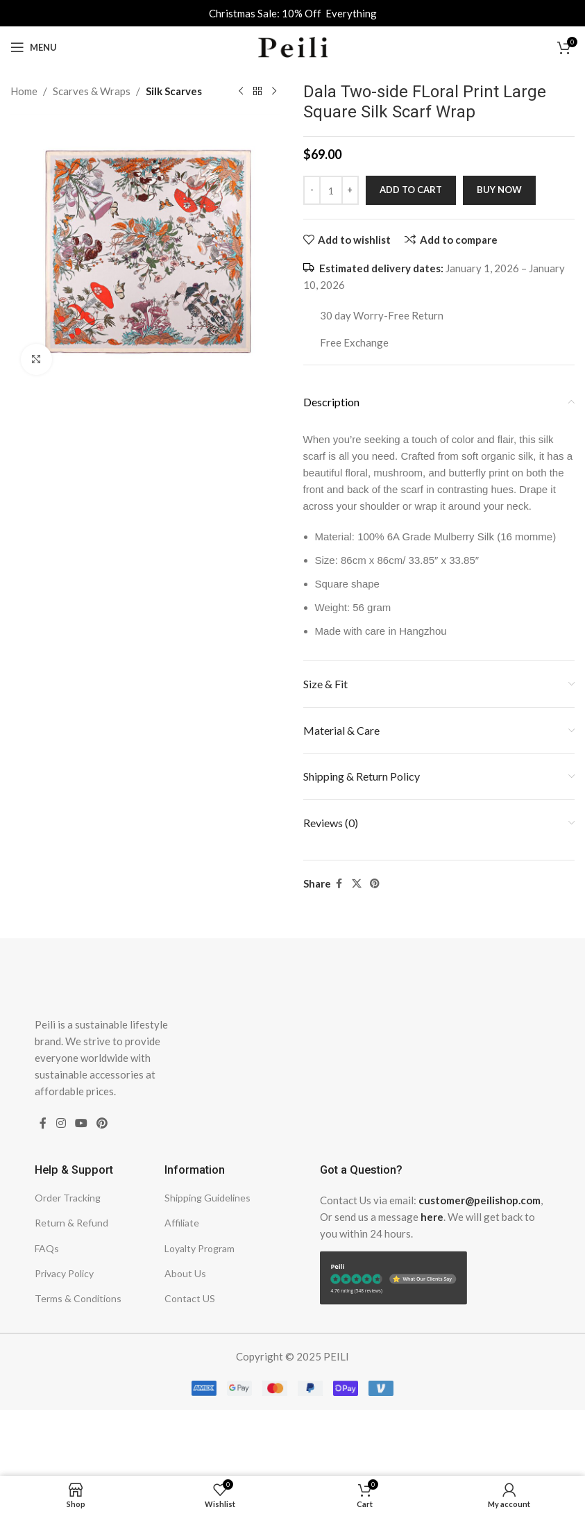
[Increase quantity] (350, 190)
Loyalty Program (199, 1248)
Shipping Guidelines (207, 1198)
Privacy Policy (64, 1273)
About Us (185, 1273)
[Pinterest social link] (375, 883)
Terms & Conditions (78, 1298)
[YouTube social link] (81, 1123)
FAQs (47, 1248)
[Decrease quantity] (312, 190)
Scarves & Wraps (91, 91)
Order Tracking (68, 1198)
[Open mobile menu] (33, 47)
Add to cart (411, 189)
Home (23, 91)
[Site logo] (293, 46)
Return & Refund (71, 1223)
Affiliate (181, 1223)
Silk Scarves (174, 91)
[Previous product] (240, 91)
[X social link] (357, 883)
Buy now (499, 189)
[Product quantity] (331, 190)
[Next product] (274, 91)
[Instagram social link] (60, 1123)
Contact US (189, 1298)
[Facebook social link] (339, 883)
